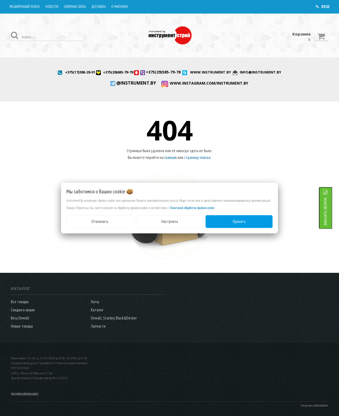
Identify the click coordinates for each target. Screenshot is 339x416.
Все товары (19, 301)
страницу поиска (197, 157)
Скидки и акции (23, 309)
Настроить (169, 221)
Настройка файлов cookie (24, 393)
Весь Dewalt (20, 318)
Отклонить (99, 221)
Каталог (97, 309)
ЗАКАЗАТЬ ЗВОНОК (332, 211)
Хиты (95, 301)
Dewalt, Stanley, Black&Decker (114, 318)
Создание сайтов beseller (314, 405)
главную (170, 157)
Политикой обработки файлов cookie (192, 208)
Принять (239, 221)
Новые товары (22, 326)
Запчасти (98, 326)
